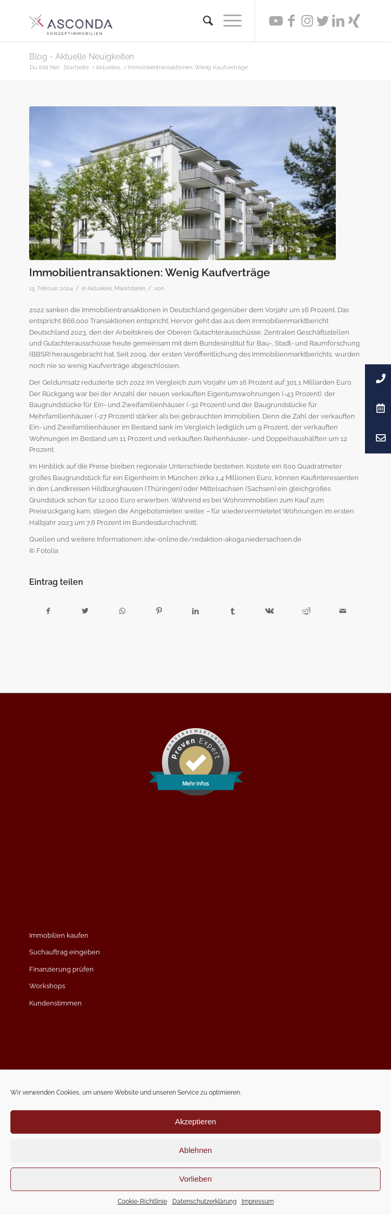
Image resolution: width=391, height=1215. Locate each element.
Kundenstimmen (55, 1003)
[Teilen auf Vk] (269, 611)
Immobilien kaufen (59, 935)
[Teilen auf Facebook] (48, 611)
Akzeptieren (195, 1121)
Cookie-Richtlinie (142, 1201)
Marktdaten (130, 288)
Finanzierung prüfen (61, 969)
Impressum (258, 1201)
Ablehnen (195, 1150)
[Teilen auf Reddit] (306, 611)
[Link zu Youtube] (276, 21)
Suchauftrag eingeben (64, 952)
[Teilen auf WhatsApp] (122, 611)
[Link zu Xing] (354, 21)
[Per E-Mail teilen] (343, 611)
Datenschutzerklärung (204, 1201)
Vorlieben (195, 1178)
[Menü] (227, 21)
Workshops (47, 986)
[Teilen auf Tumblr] (233, 611)
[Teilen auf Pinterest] (159, 611)
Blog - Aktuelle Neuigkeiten (81, 57)
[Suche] (203, 21)
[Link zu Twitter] (323, 21)
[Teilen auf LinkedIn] (196, 611)
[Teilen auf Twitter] (85, 611)
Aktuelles (99, 288)
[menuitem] (203, 21)
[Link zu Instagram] (307, 21)
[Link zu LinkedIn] (338, 21)
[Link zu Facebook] (291, 21)
